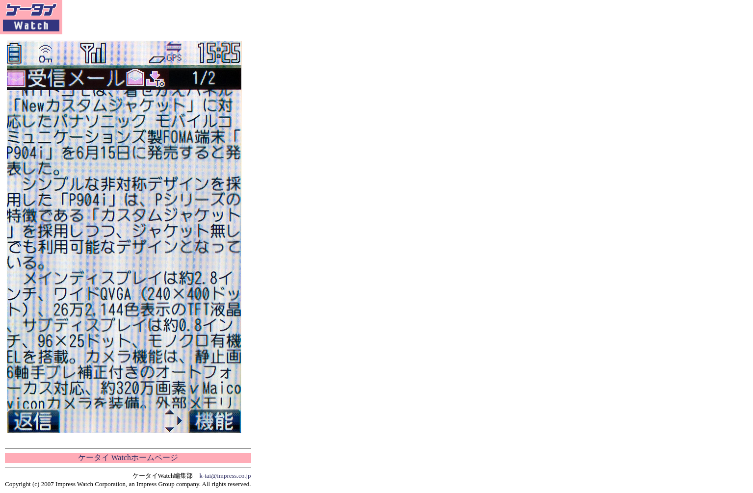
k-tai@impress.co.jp (225, 475)
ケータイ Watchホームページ (128, 457)
